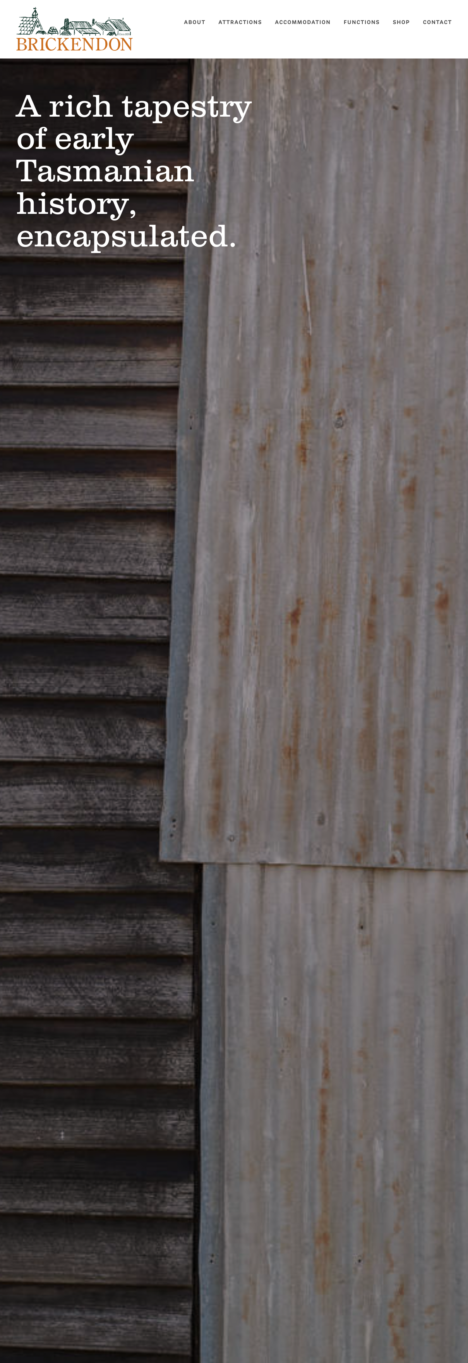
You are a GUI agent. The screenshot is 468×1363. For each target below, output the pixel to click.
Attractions (240, 22)
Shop (401, 22)
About (194, 22)
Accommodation (303, 22)
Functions (362, 22)
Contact (437, 22)
